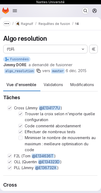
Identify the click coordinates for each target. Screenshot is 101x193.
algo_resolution (19, 71)
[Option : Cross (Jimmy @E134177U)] (10, 108)
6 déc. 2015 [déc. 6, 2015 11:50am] (76, 70)
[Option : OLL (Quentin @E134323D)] (10, 162)
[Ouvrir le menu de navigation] (15, 10)
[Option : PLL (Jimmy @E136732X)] (10, 168)
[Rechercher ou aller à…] (85, 11)
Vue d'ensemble (21, 85)
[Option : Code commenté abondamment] (20, 126)
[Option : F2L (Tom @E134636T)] (10, 156)
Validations (53, 85)
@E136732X (46, 167)
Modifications (82, 85)
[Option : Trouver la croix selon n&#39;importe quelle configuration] (20, 114)
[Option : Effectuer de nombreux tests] (20, 132)
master (58, 71)
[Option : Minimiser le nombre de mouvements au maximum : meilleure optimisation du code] (20, 138)
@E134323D (49, 161)
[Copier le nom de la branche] (38, 71)
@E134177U (49, 108)
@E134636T (43, 156)
